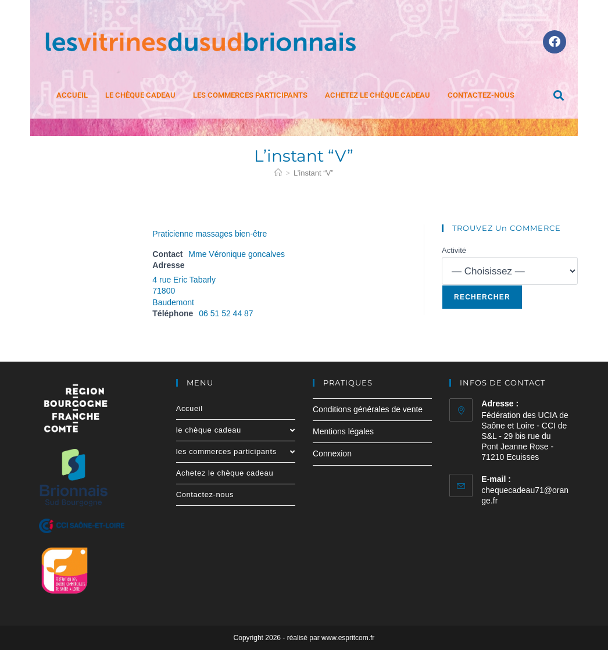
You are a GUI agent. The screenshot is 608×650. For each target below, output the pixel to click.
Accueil (72, 95)
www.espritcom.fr (347, 638)
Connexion (332, 453)
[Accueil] (278, 173)
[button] (558, 95)
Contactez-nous (481, 95)
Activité (454, 250)
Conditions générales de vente (368, 409)
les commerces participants (250, 95)
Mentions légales (343, 431)
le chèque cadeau (140, 95)
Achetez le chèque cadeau (377, 95)
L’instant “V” (314, 173)
